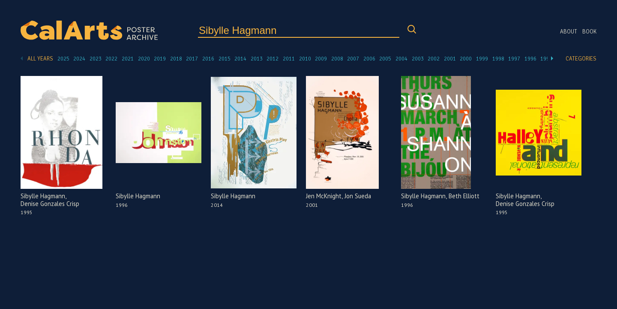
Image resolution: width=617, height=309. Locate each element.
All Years (40, 58)
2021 (128, 58)
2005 (385, 58)
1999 (482, 58)
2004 (401, 58)
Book (589, 31)
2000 (466, 58)
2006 (369, 58)
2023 (96, 58)
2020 (144, 58)
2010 (305, 58)
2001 (450, 58)
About (568, 31)
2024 (79, 58)
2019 (160, 58)
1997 (514, 58)
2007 (353, 58)
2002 (434, 58)
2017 (192, 58)
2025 (63, 58)
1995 (546, 58)
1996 (530, 58)
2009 (321, 58)
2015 (225, 58)
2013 (257, 58)
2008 (337, 58)
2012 (273, 58)
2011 (289, 58)
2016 (208, 58)
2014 (240, 58)
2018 (176, 58)
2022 (111, 58)
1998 (498, 58)
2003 (418, 58)
